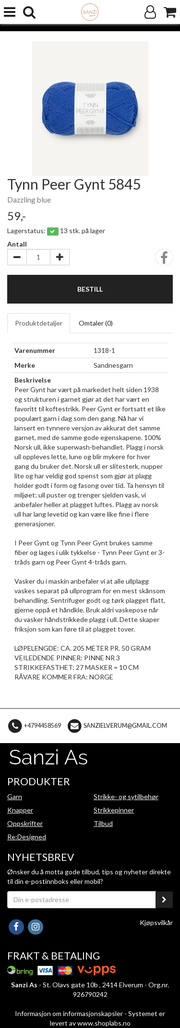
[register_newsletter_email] (164, 900)
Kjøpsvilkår (156, 922)
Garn (14, 796)
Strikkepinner (114, 810)
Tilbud (103, 823)
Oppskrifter (25, 823)
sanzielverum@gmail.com (125, 725)
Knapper (20, 810)
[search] (29, 12)
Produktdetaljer (38, 323)
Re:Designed (26, 837)
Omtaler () (96, 323)
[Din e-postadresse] (81, 899)
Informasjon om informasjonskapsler (69, 1013)
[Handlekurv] (170, 12)
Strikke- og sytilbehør (126, 796)
